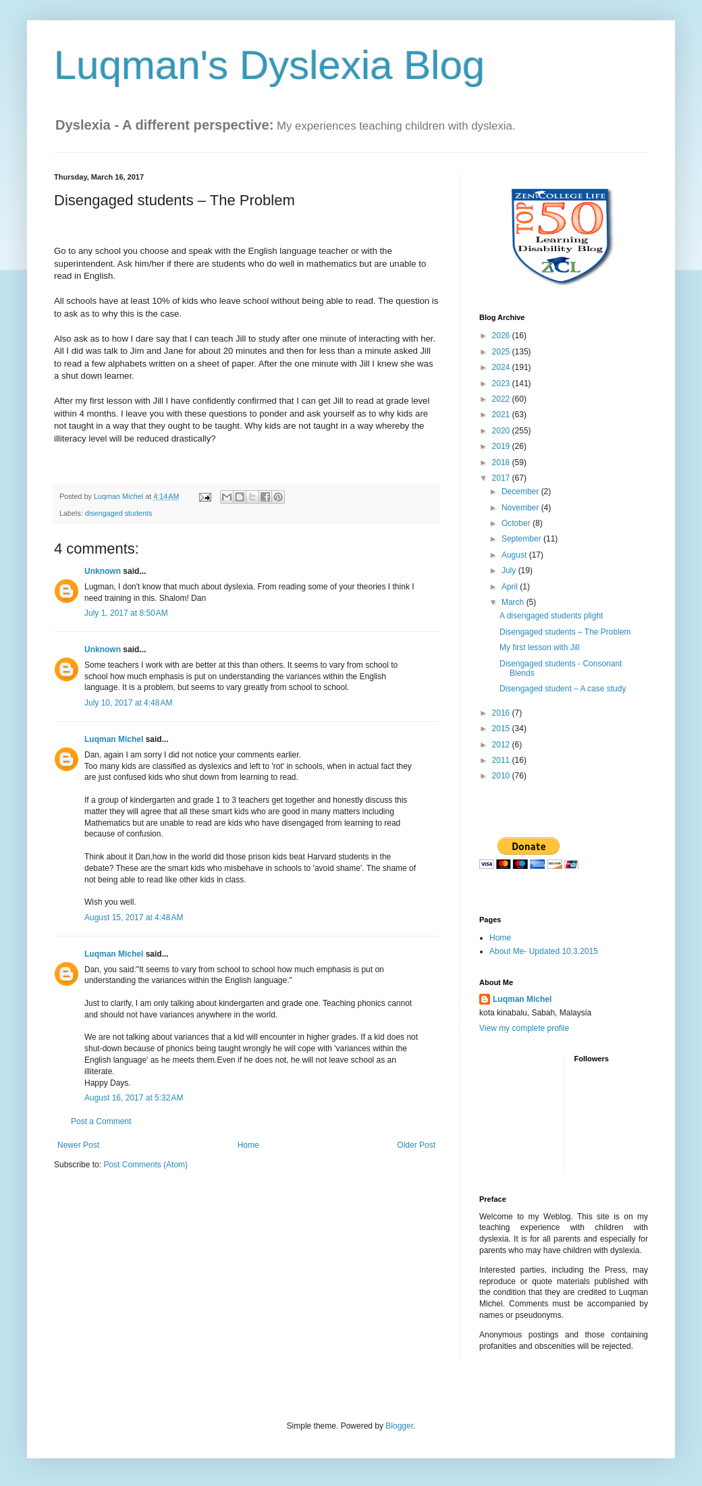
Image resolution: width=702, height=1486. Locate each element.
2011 (502, 760)
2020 (502, 430)
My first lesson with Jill (540, 647)
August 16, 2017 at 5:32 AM (133, 1098)
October (517, 523)
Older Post (416, 1145)
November (521, 507)
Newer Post (78, 1145)
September (522, 538)
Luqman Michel (113, 739)
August (515, 555)
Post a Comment (101, 1121)
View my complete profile (524, 1028)
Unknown (102, 571)
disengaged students (119, 513)
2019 (502, 446)
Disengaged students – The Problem (565, 632)
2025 (502, 351)
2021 (502, 414)
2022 (502, 399)
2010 (502, 775)
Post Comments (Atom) (145, 1164)
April (511, 586)
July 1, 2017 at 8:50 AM (126, 613)
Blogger (399, 1426)
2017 (502, 478)
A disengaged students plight (551, 615)
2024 (502, 367)
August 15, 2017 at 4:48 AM (133, 917)
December (521, 491)
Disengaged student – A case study (563, 688)
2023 (502, 383)
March (514, 602)
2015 (502, 728)
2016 (502, 713)
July (510, 570)
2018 (502, 462)
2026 (502, 335)
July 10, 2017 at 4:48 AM (128, 703)
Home (248, 1145)
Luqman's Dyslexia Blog (269, 65)
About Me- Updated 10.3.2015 (543, 951)
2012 (502, 744)
